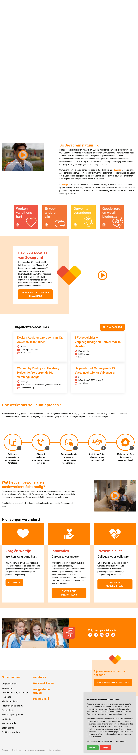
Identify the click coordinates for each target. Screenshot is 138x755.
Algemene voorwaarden (35, 750)
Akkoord (92, 748)
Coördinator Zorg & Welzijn (15, 692)
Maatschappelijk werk (12, 714)
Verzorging (7, 688)
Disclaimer (16, 750)
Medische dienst (10, 701)
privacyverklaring (120, 741)
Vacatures (39, 677)
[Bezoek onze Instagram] (102, 635)
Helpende (6, 696)
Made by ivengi (55, 750)
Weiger (105, 748)
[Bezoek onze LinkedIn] (96, 635)
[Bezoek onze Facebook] (90, 635)
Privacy (5, 750)
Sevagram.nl (40, 698)
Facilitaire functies (11, 732)
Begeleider (7, 719)
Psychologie (8, 710)
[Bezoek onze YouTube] (107, 635)
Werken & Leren (43, 683)
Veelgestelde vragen (41, 690)
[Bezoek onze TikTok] (113, 635)
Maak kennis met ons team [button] (113, 682)
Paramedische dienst (12, 705)
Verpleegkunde (9, 683)
